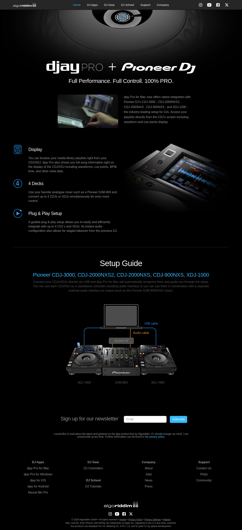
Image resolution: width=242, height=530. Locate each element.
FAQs (204, 474)
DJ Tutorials (93, 486)
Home (77, 4)
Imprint (122, 519)
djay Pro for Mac (38, 468)
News (148, 480)
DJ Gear (109, 4)
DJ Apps (92, 4)
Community (204, 480)
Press (149, 486)
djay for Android (38, 486)
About (149, 468)
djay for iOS (38, 480)
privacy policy (156, 436)
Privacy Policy (135, 519)
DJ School (127, 4)
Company (163, 4)
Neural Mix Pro (38, 492)
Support (145, 4)
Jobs (148, 474)
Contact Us (203, 468)
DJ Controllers (93, 468)
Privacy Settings (152, 519)
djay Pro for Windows (38, 474)
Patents (167, 519)
